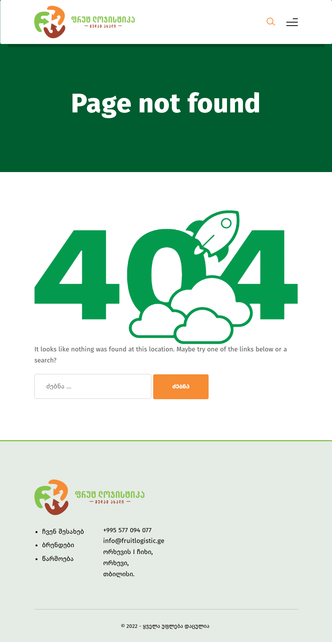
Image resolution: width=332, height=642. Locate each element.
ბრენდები (58, 545)
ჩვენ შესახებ (63, 532)
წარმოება (58, 559)
